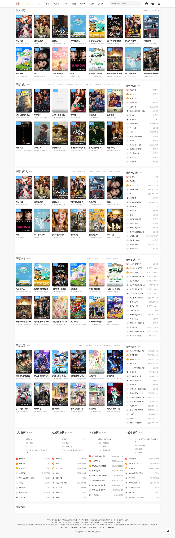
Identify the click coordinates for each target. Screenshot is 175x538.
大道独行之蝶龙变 (23, 375)
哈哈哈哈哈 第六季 (114, 73)
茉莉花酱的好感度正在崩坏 (81, 408)
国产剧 (70, 171)
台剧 (84, 171)
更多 (29, 84)
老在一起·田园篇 (95, 73)
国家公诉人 (111, 148)
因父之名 (142, 157)
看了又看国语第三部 (142, 231)
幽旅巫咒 (19, 148)
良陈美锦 (147, 41)
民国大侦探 (142, 223)
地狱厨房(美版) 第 (142, 314)
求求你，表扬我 (142, 149)
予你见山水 (142, 301)
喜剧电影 (57, 84)
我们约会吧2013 (142, 263)
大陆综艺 (86, 258)
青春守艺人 (142, 318)
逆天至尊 (37, 408)
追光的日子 (142, 248)
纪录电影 (116, 84)
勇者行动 (142, 161)
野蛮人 (142, 115)
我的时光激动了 (131, 41)
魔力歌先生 (75, 321)
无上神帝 (56, 408)
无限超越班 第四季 (150, 73)
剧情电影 (96, 84)
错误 (72, 73)
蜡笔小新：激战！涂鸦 (142, 388)
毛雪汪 (109, 321)
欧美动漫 (106, 345)
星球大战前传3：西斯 (142, 111)
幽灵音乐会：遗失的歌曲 (117, 408)
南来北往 (142, 206)
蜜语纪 (142, 176)
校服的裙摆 (142, 244)
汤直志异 (92, 375)
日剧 (90, 171)
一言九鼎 (110, 234)
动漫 (73, 4)
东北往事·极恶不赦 (78, 148)
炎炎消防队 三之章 (142, 409)
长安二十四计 (142, 235)
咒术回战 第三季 (142, 375)
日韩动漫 (86, 345)
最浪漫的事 (93, 234)
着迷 (36, 73)
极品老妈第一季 (142, 219)
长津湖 (142, 140)
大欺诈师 (142, 384)
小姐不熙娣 (142, 272)
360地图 (102, 528)
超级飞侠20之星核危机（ (62, 375)
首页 (39, 4)
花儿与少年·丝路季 (142, 293)
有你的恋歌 (142, 326)
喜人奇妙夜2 (142, 280)
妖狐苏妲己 (142, 102)
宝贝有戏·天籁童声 (142, 297)
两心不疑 (19, 41)
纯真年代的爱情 (142, 202)
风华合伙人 (75, 41)
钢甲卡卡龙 (142, 417)
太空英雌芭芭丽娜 (142, 136)
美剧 (110, 171)
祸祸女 (73, 115)
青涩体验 (142, 90)
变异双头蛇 (56, 148)
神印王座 (142, 363)
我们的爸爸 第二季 (59, 321)
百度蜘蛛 (73, 528)
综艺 (65, 4)
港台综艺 (96, 258)
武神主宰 (142, 413)
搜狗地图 (112, 528)
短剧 (92, 4)
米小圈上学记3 (142, 240)
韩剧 (103, 171)
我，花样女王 (142, 153)
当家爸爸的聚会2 (95, 41)
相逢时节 (142, 197)
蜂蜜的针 (37, 115)
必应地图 (92, 528)
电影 (47, 4)
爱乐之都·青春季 (142, 335)
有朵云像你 (142, 123)
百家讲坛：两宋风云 (142, 322)
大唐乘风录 (142, 405)
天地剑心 (142, 181)
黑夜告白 (56, 41)
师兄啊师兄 (142, 354)
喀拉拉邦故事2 (95, 148)
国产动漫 (77, 345)
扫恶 (142, 132)
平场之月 (92, 115)
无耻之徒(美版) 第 (142, 227)
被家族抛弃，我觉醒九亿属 (81, 375)
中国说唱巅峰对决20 (142, 331)
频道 (100, 4)
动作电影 (47, 84)
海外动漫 (116, 345)
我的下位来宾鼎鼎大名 (142, 284)
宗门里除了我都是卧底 (25, 408)
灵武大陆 (110, 375)
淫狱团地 (92, 408)
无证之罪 (142, 210)
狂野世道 (110, 115)
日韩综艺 (106, 258)
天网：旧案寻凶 (58, 115)
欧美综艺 (116, 258)
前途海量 (142, 119)
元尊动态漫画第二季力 (142, 396)
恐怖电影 (86, 84)
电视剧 (56, 4)
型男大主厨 (142, 305)
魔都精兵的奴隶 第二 (142, 392)
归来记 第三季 (58, 234)
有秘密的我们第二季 (142, 276)
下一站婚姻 (142, 189)
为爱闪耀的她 (57, 73)
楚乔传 (142, 214)
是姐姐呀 (19, 73)
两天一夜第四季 (95, 321)
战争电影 (106, 84)
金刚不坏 (142, 107)
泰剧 (97, 171)
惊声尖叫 (142, 94)
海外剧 (117, 171)
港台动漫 (96, 345)
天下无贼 (142, 128)
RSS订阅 (63, 528)
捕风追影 (142, 98)
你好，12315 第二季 (24, 115)
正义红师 (142, 371)
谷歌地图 (82, 528)
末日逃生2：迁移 (142, 144)
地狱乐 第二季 (142, 358)
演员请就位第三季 (142, 288)
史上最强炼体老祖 (41, 375)
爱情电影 (67, 84)
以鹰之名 (37, 148)
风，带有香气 (130, 73)
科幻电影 (77, 84)
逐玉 (142, 185)
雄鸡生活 (74, 234)
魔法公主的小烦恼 (142, 422)
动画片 (83, 4)
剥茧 (142, 193)
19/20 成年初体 (142, 310)
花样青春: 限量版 (114, 41)
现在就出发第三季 (142, 267)
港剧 (77, 171)
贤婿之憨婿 (38, 41)
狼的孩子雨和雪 (142, 380)
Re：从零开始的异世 (142, 350)
